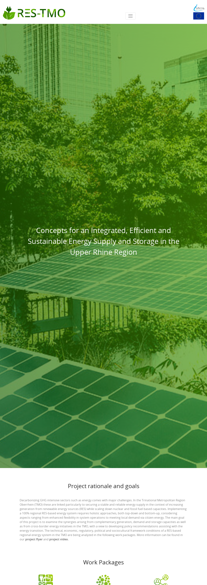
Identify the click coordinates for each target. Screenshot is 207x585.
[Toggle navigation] (130, 16)
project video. (59, 539)
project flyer (34, 539)
